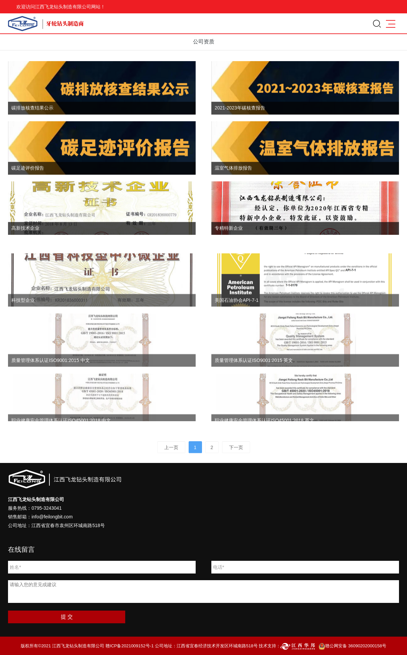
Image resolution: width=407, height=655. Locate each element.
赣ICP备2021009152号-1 (130, 645)
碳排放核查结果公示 (32, 110)
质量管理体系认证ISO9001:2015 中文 (50, 372)
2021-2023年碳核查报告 (240, 110)
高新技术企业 (25, 230)
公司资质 (203, 41)
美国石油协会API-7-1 (236, 312)
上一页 (171, 450)
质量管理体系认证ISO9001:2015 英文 (254, 372)
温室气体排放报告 (233, 170)
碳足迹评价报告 (27, 170)
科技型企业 (23, 312)
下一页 (236, 450)
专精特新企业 (229, 230)
